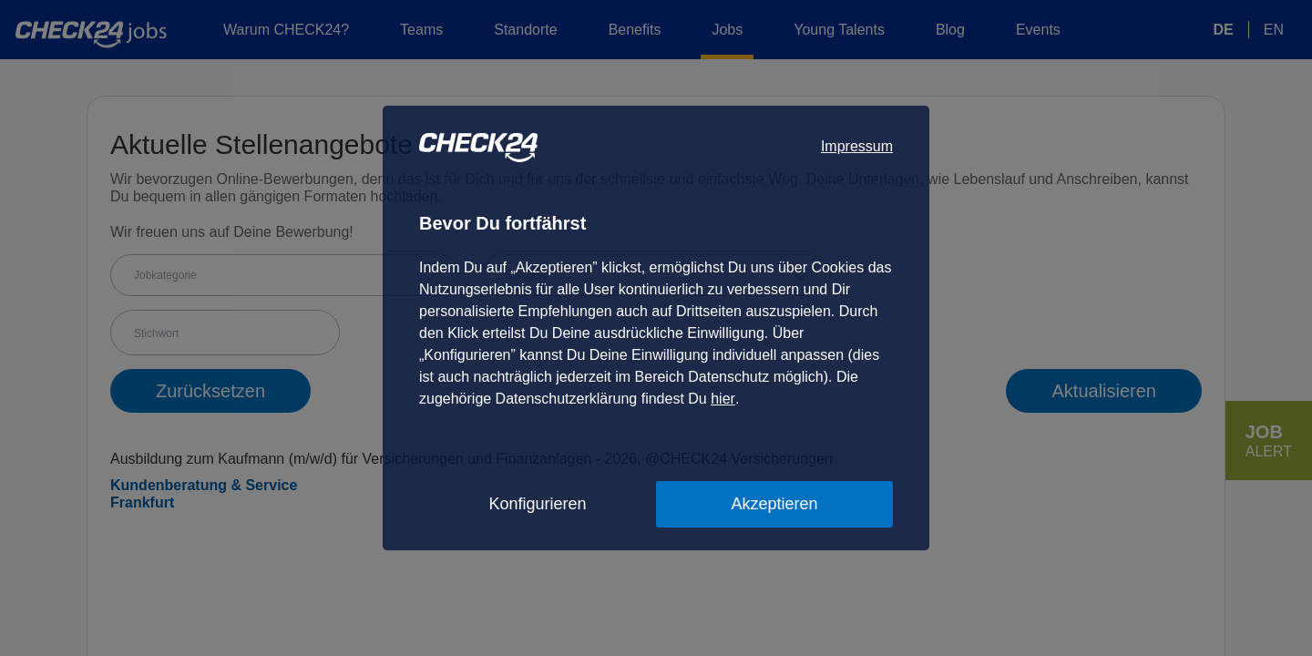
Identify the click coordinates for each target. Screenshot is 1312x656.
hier (723, 398)
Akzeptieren (774, 504)
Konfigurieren (537, 504)
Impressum (857, 146)
